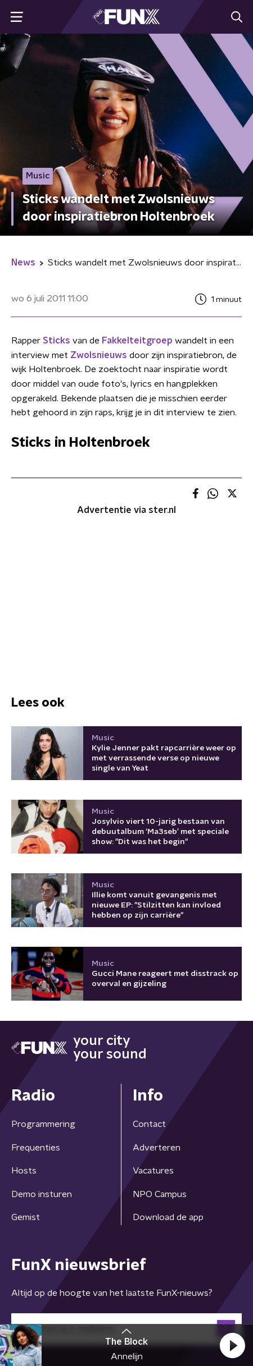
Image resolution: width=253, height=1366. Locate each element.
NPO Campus (160, 1194)
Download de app (168, 1217)
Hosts (24, 1170)
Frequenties (35, 1147)
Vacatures (153, 1170)
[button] (232, 1345)
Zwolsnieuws (98, 355)
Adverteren (156, 1147)
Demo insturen (41, 1194)
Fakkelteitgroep (137, 340)
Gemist (25, 1217)
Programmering (43, 1124)
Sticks (56, 340)
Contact (149, 1124)
